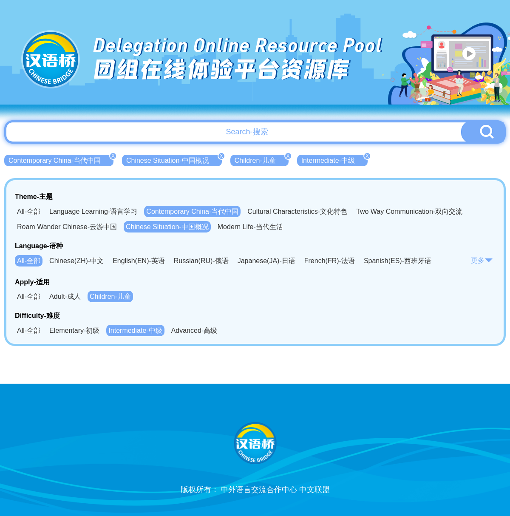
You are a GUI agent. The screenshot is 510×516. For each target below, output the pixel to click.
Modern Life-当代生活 (250, 226)
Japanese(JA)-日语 (266, 260)
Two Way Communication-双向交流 (409, 211)
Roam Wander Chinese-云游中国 (67, 226)
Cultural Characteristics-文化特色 (297, 211)
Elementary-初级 (74, 330)
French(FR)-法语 (329, 260)
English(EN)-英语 (139, 260)
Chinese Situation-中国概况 (174, 159)
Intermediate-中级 (334, 159)
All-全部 (28, 211)
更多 (482, 260)
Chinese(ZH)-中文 (76, 260)
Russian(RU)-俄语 (201, 260)
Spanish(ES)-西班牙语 (397, 260)
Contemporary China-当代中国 (60, 159)
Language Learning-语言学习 (93, 211)
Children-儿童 (262, 159)
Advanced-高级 (194, 330)
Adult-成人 (65, 296)
